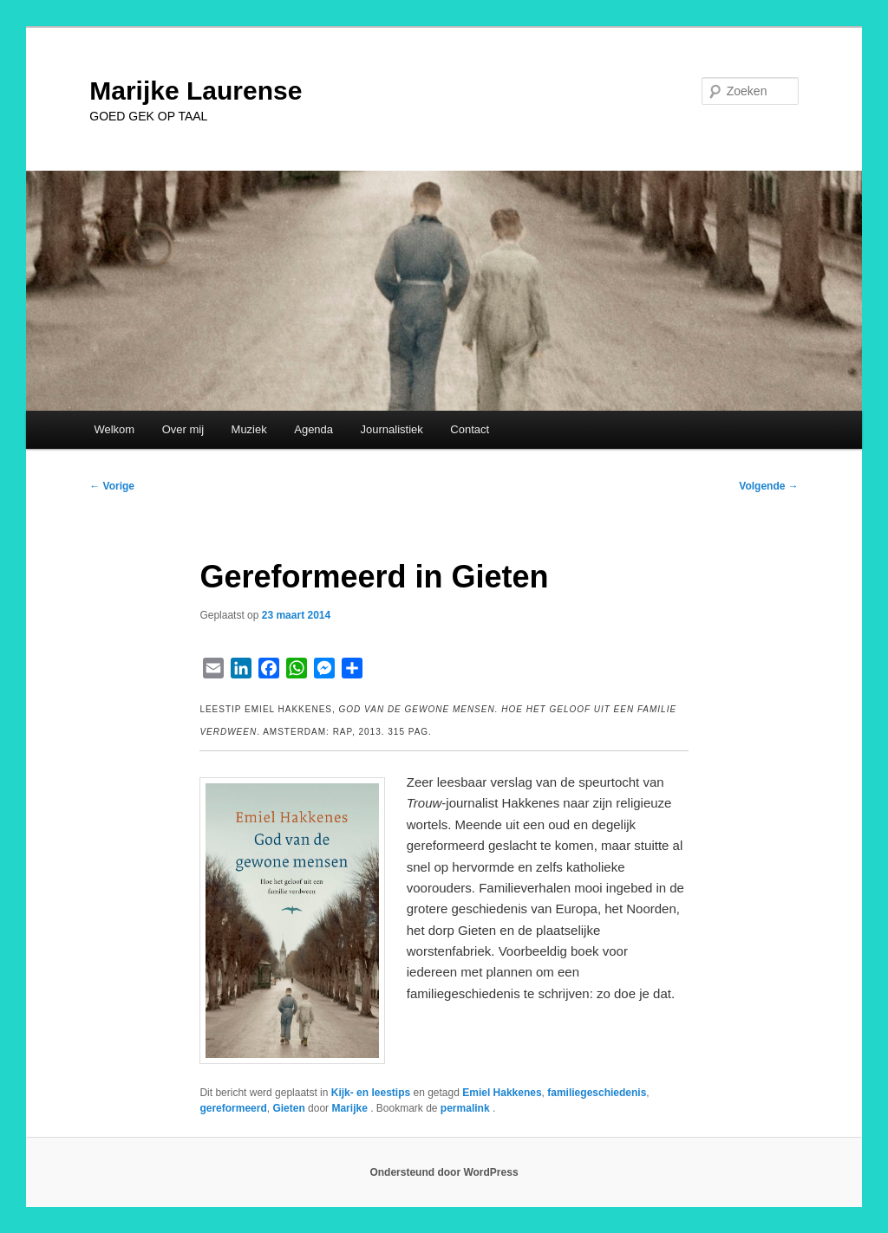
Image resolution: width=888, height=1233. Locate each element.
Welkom (114, 429)
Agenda (313, 429)
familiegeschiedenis (596, 1093)
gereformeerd (232, 1108)
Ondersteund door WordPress (443, 1172)
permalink (467, 1108)
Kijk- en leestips (370, 1093)
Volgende (768, 486)
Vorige (111, 486)
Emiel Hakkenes (501, 1093)
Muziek (249, 429)
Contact (469, 429)
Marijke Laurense (195, 90)
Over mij (183, 429)
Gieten (288, 1108)
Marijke (350, 1108)
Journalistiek (392, 429)
